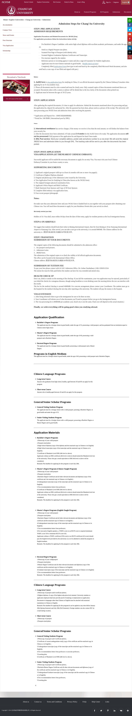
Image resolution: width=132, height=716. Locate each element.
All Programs (104, 12)
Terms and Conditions (54, 702)
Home (5, 20)
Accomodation (7, 25)
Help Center (96, 702)
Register (116, 2)
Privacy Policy (72, 702)
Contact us (38, 702)
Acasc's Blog (81, 2)
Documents (127, 12)
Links (107, 702)
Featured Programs (90, 12)
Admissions (116, 12)
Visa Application (8, 45)
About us (77, 12)
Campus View (7, 30)
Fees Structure (7, 40)
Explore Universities (43, 2)
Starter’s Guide (28, 2)
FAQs (84, 702)
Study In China (68, 2)
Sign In (108, 2)
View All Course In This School (14, 99)
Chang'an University (33, 20)
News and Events (8, 35)
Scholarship (6, 51)
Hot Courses (57, 2)
